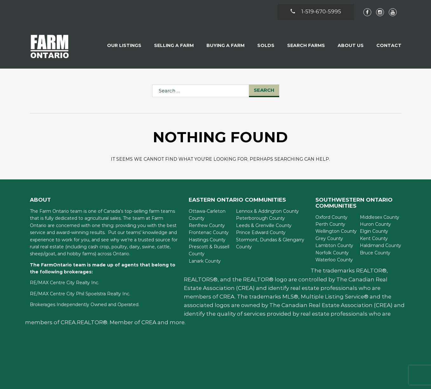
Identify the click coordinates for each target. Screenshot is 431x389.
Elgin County (374, 231)
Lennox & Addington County (267, 211)
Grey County (329, 238)
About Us (351, 45)
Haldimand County (380, 245)
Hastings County (207, 240)
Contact (388, 45)
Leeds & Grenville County (264, 225)
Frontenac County (209, 232)
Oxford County (331, 217)
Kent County (374, 238)
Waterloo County (334, 260)
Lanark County (205, 261)
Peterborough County (260, 218)
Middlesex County (379, 217)
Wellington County (336, 231)
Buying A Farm (225, 45)
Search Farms (306, 45)
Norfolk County (332, 253)
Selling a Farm (174, 45)
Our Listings (124, 45)
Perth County (330, 224)
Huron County (375, 224)
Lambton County (334, 245)
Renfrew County (207, 225)
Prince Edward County (261, 232)
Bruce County (375, 253)
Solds (265, 45)
